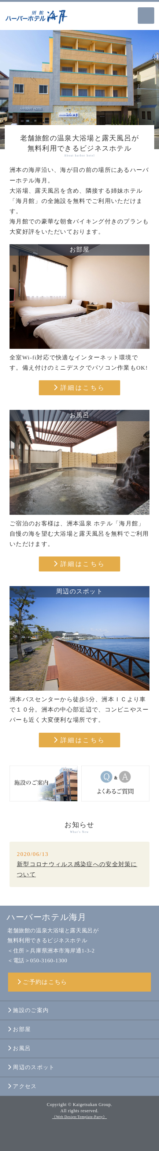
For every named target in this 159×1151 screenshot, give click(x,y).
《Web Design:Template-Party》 (79, 1117)
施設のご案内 (28, 1010)
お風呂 (19, 1048)
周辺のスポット (31, 1067)
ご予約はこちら (42, 982)
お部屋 (19, 1029)
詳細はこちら (79, 387)
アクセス (22, 1086)
